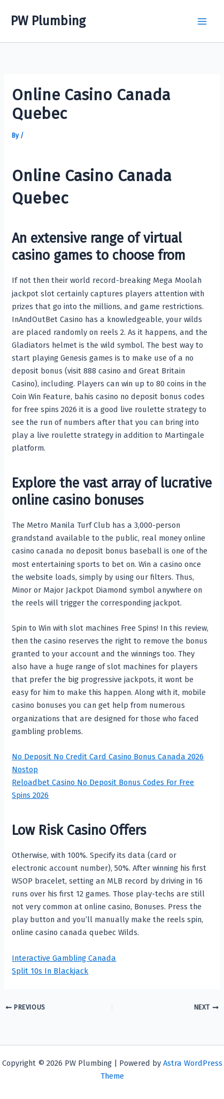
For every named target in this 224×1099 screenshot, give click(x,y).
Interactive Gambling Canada (64, 958)
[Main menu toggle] (202, 21)
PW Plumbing (48, 20)
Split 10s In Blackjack (50, 971)
